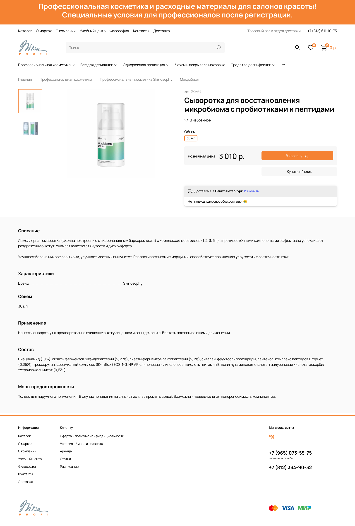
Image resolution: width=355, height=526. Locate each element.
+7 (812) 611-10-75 (322, 30)
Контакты (141, 30)
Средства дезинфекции (253, 64)
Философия (119, 30)
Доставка (161, 30)
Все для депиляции (99, 64)
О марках (44, 30)
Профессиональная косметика (46, 64)
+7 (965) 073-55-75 (290, 453)
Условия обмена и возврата (81, 443)
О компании (66, 30)
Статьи (65, 459)
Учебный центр (93, 30)
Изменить (251, 191)
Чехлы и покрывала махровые (200, 64)
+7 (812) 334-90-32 (290, 467)
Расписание (69, 466)
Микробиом (189, 79)
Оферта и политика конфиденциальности (92, 436)
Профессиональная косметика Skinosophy (136, 79)
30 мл (191, 138)
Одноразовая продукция (146, 64)
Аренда (66, 451)
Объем (190, 132)
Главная (25, 79)
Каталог (25, 30)
